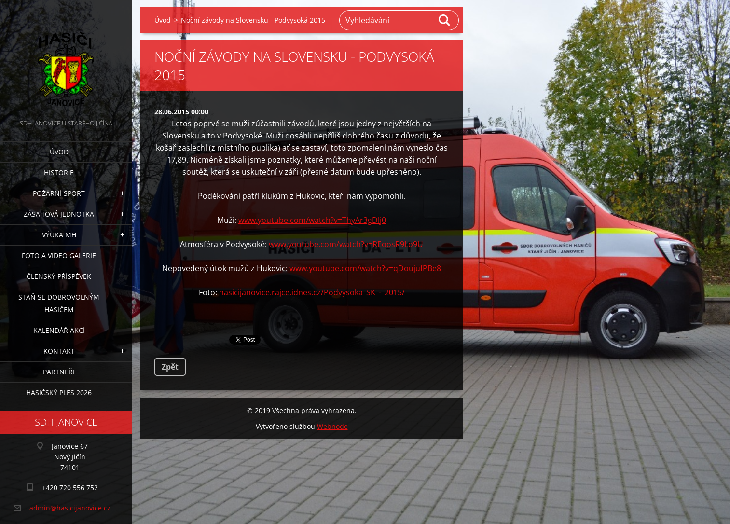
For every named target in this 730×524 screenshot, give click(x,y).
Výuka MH (59, 234)
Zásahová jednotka (59, 214)
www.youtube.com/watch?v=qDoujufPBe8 (365, 268)
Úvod (59, 151)
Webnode (332, 426)
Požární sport (59, 193)
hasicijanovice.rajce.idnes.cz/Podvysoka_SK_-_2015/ (312, 292)
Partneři (59, 371)
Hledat (445, 20)
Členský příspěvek (59, 276)
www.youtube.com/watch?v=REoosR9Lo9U (346, 244)
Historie (59, 172)
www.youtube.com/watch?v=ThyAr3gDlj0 (312, 220)
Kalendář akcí (59, 330)
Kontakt (59, 351)
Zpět (170, 366)
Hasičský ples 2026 (59, 392)
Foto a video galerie (59, 255)
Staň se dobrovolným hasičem (58, 303)
